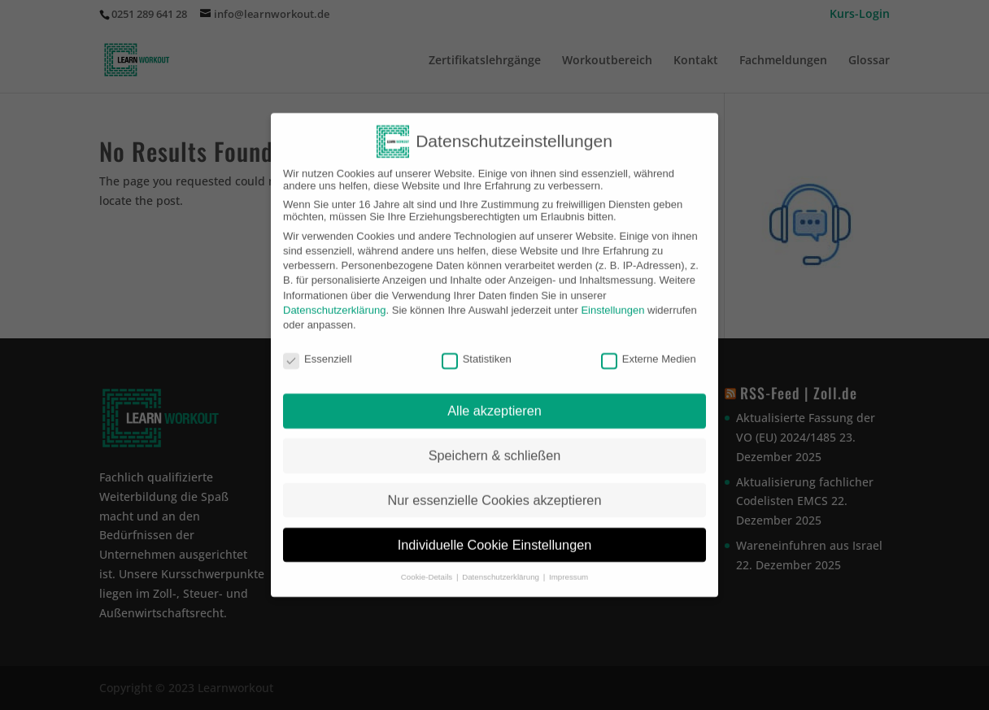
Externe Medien (648, 348)
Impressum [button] (568, 567)
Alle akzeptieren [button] (494, 401)
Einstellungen (612, 300)
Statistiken (477, 348)
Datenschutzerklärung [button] (502, 567)
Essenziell (317, 348)
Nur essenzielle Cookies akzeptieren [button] (495, 490)
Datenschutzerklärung (334, 300)
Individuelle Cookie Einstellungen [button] (495, 535)
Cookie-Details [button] (428, 567)
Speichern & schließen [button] (495, 445)
